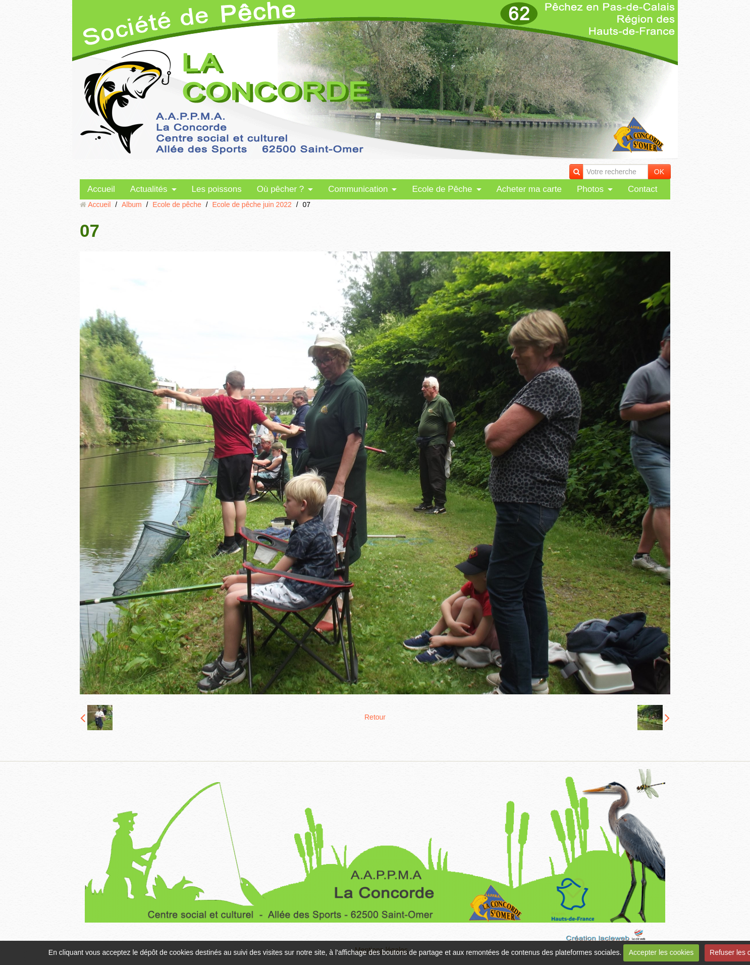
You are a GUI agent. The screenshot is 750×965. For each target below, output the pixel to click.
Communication (358, 189)
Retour (375, 717)
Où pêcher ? (280, 189)
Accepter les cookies (661, 952)
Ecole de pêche (176, 204)
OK (659, 172)
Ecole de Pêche (442, 189)
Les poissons (217, 189)
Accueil (101, 189)
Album (132, 204)
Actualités (149, 189)
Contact (643, 189)
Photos (590, 189)
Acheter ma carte (529, 189)
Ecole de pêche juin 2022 (252, 204)
